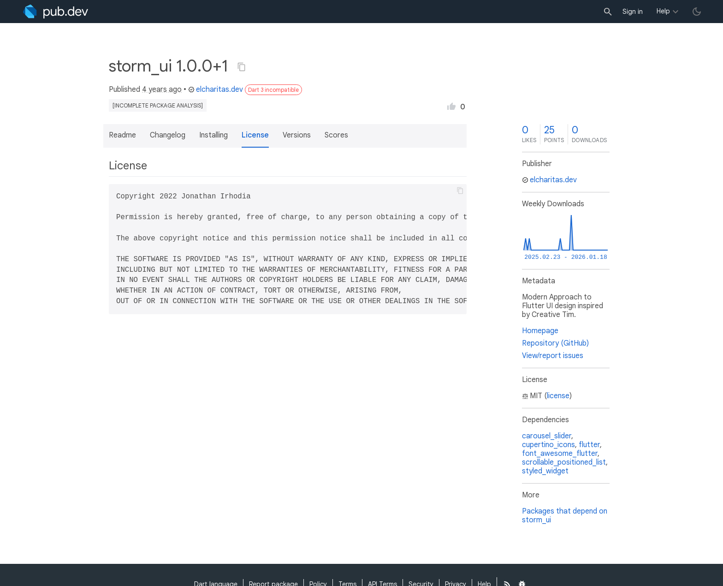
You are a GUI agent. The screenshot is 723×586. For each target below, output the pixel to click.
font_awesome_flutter (560, 453)
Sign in (632, 11)
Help (663, 11)
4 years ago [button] (162, 89)
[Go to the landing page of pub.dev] (55, 11)
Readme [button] (122, 135)
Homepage (540, 330)
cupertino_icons (548, 444)
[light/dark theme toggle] (696, 11)
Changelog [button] (167, 135)
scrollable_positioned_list (564, 462)
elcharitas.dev (215, 89)
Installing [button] (213, 135)
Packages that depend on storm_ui (564, 516)
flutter (589, 444)
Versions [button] (297, 135)
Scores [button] (336, 135)
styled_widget (545, 471)
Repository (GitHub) (555, 343)
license (558, 396)
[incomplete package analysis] (158, 105)
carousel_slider (546, 436)
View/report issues (552, 355)
